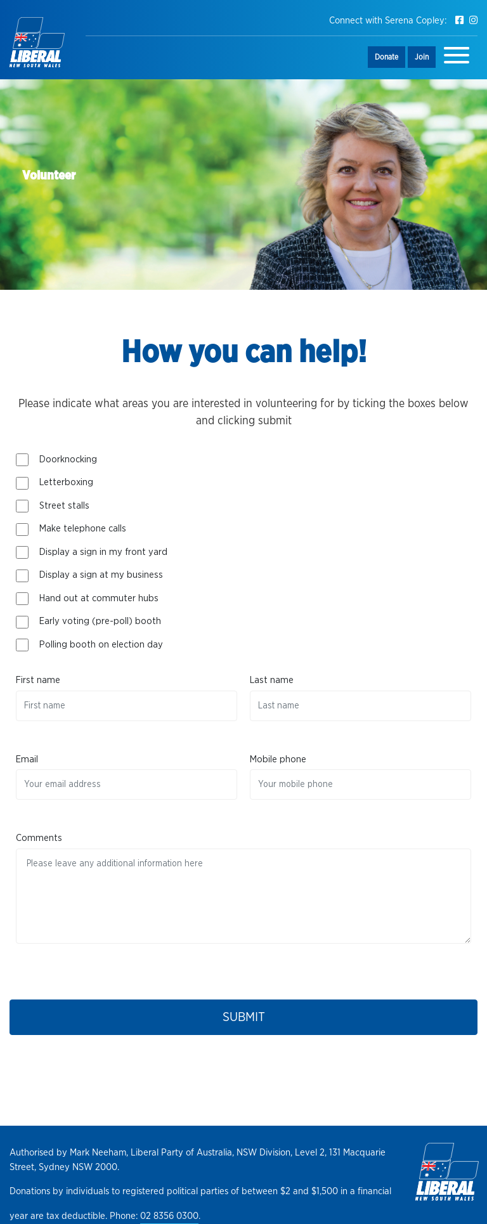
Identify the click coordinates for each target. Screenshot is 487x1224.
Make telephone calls (82, 528)
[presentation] (112, 968)
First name (38, 680)
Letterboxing (66, 482)
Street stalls (64, 506)
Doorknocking (68, 459)
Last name (272, 680)
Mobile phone (278, 759)
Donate (386, 57)
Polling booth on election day (101, 644)
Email (27, 759)
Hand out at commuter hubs (99, 598)
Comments (39, 838)
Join (422, 57)
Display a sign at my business (101, 575)
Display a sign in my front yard (103, 552)
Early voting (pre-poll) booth (100, 621)
